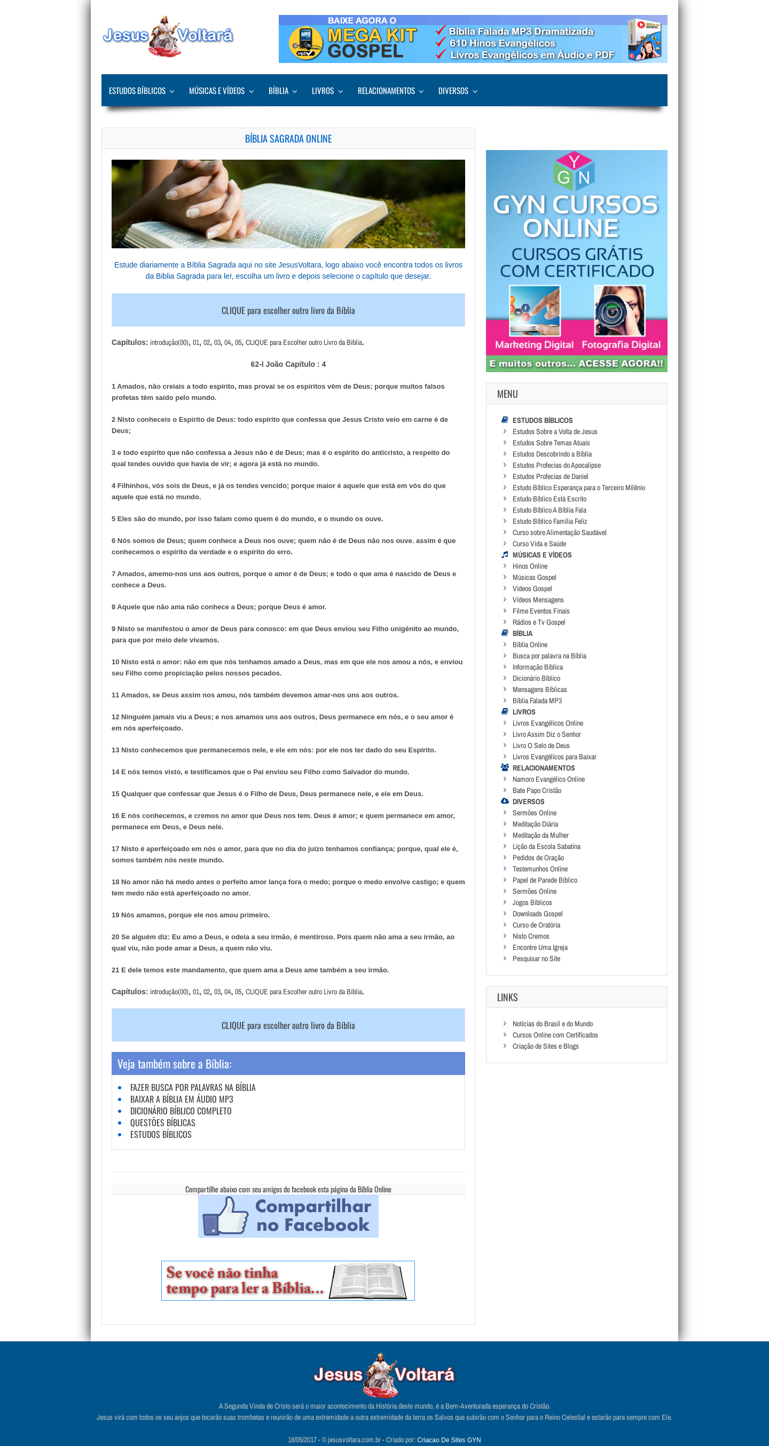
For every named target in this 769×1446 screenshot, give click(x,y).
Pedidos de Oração (538, 857)
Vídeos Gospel (532, 588)
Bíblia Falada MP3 (537, 700)
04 (227, 342)
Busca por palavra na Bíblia (549, 656)
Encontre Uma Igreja (540, 947)
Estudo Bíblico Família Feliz (550, 521)
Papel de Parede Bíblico (545, 880)
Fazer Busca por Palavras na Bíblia (193, 1087)
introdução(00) (169, 342)
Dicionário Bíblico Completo (181, 1110)
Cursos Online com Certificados (555, 1035)
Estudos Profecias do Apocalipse (557, 465)
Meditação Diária (535, 824)
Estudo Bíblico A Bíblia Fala (549, 510)
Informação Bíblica (538, 667)
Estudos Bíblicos (137, 90)
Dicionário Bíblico (536, 678)
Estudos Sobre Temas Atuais (551, 442)
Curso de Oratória (536, 925)
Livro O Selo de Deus (541, 745)
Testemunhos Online (540, 869)
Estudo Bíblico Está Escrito (549, 499)
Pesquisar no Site (536, 958)
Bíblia (278, 90)
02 (206, 342)
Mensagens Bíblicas (540, 689)
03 (217, 342)
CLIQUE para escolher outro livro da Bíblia (288, 310)
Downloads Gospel (538, 913)
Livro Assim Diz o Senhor (547, 734)
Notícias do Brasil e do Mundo (553, 1023)
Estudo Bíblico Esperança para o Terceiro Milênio (579, 487)
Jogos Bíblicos (532, 902)
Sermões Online (534, 813)
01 (196, 342)
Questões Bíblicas (162, 1122)
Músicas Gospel (534, 577)
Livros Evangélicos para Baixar (555, 756)
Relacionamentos (386, 90)
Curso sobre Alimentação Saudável (560, 532)
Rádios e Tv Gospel (539, 622)
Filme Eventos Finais (541, 611)
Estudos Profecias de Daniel (550, 476)
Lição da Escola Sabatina (546, 846)
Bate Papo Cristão (537, 790)
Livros (323, 90)
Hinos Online (530, 566)
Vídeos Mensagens (538, 599)
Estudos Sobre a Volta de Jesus (555, 431)
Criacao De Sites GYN (449, 1440)
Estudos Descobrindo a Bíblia (552, 454)
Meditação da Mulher (541, 835)
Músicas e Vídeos (217, 90)
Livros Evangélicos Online (548, 723)
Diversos (453, 90)
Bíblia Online (530, 644)
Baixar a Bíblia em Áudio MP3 (181, 1099)
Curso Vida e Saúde (539, 543)
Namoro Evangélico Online (549, 779)
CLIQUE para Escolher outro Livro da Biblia (304, 342)
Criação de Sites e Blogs (546, 1046)
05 (238, 342)
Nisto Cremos (531, 936)
